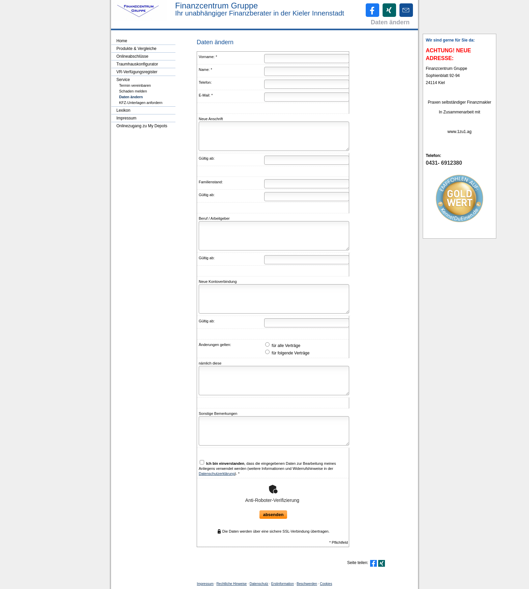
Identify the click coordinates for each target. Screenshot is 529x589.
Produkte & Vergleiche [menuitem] (136, 48)
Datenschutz (259, 584)
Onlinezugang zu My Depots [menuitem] (141, 126)
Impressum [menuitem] (126, 118)
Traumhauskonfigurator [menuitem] (137, 64)
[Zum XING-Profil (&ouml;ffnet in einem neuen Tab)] (389, 10)
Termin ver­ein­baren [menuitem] (135, 85)
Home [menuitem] (121, 40)
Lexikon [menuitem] (123, 110)
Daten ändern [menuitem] (131, 97)
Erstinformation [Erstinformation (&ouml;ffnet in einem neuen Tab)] (282, 584)
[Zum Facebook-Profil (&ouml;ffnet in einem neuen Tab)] (372, 10)
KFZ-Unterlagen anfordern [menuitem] (140, 103)
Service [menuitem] (123, 79)
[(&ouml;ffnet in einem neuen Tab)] (459, 198)
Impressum (205, 584)
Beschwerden (307, 584)
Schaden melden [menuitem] (133, 91)
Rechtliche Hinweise (231, 584)
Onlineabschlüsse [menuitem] (132, 56)
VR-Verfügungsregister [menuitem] (136, 72)
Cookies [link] (326, 584)
